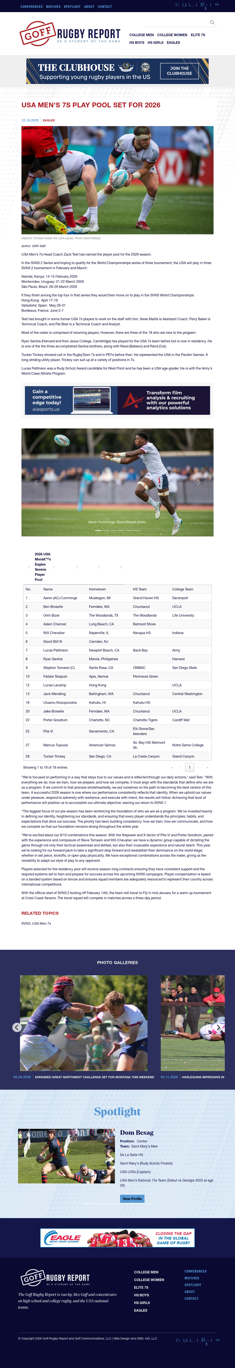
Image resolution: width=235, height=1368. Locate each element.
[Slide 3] (113, 530)
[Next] (218, 1027)
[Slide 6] (136, 530)
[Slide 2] (106, 530)
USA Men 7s (41, 923)
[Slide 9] (148, 1203)
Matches (53, 6)
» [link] (207, 767)
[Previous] (17, 1027)
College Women (172, 35)
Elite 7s (198, 35)
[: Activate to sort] (28, 556)
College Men (141, 35)
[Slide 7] (133, 1203)
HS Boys (136, 42)
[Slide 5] (129, 530)
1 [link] (190, 767)
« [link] (172, 767)
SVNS (25, 923)
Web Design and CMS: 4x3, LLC (135, 1338)
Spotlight (72, 6)
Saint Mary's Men (144, 1146)
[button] (35, 482)
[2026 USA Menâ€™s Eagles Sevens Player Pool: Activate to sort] (71, 556)
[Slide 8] (140, 1203)
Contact (105, 6)
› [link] (198, 767)
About (89, 6)
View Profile (132, 1199)
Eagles (173, 42)
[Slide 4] (121, 530)
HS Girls (155, 42)
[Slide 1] (98, 530)
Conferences (32, 6)
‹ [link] (180, 767)
